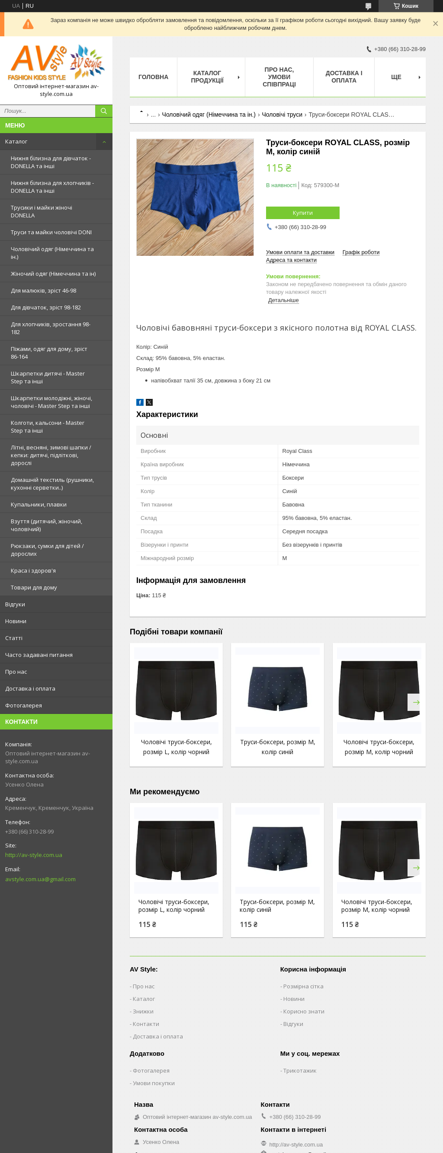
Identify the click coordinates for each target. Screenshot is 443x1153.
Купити (303, 213)
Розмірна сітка (303, 986)
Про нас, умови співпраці (279, 77)
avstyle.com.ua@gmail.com (40, 879)
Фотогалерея (23, 705)
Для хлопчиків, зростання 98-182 (50, 328)
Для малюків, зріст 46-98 (43, 290)
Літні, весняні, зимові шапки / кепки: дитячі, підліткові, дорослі (51, 455)
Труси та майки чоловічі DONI (51, 232)
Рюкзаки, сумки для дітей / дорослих (47, 549)
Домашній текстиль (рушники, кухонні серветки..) (52, 483)
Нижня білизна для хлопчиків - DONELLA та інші (52, 186)
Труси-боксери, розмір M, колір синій (277, 906)
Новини (15, 621)
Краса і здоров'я (33, 570)
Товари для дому (34, 587)
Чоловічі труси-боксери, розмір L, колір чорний (173, 906)
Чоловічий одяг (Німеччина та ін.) (52, 253)
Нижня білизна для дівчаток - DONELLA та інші (51, 162)
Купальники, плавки (39, 504)
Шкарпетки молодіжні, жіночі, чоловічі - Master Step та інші (51, 402)
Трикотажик (300, 1070)
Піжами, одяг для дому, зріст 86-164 (49, 352)
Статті (13, 638)
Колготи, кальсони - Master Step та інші (47, 426)
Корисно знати (303, 1011)
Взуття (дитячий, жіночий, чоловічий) (46, 525)
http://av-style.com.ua (33, 855)
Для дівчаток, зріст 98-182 (46, 307)
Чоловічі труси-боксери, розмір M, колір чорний (376, 906)
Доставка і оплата (30, 688)
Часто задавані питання (39, 655)
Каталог (16, 141)
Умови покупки (154, 1083)
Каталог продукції (207, 77)
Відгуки (15, 604)
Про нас (16, 671)
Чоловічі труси (282, 114)
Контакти (146, 1024)
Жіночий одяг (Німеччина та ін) (53, 273)
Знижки (143, 1011)
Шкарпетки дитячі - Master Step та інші (48, 377)
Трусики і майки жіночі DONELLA (41, 211)
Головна (153, 76)
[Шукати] (103, 111)
